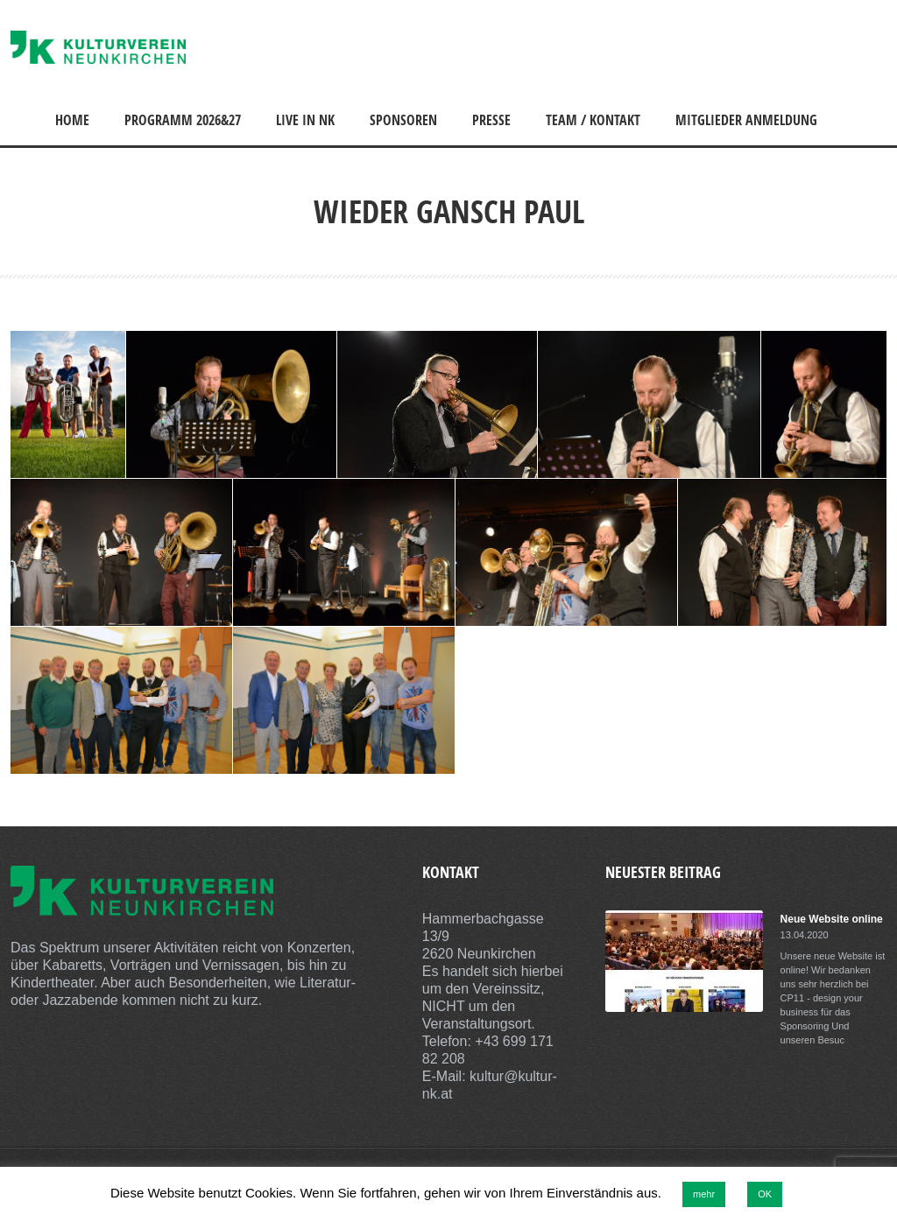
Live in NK (305, 120)
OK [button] (765, 1194)
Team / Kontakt (593, 120)
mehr (704, 1194)
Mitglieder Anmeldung (746, 120)
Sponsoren (403, 120)
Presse (491, 120)
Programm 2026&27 (182, 120)
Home (72, 120)
